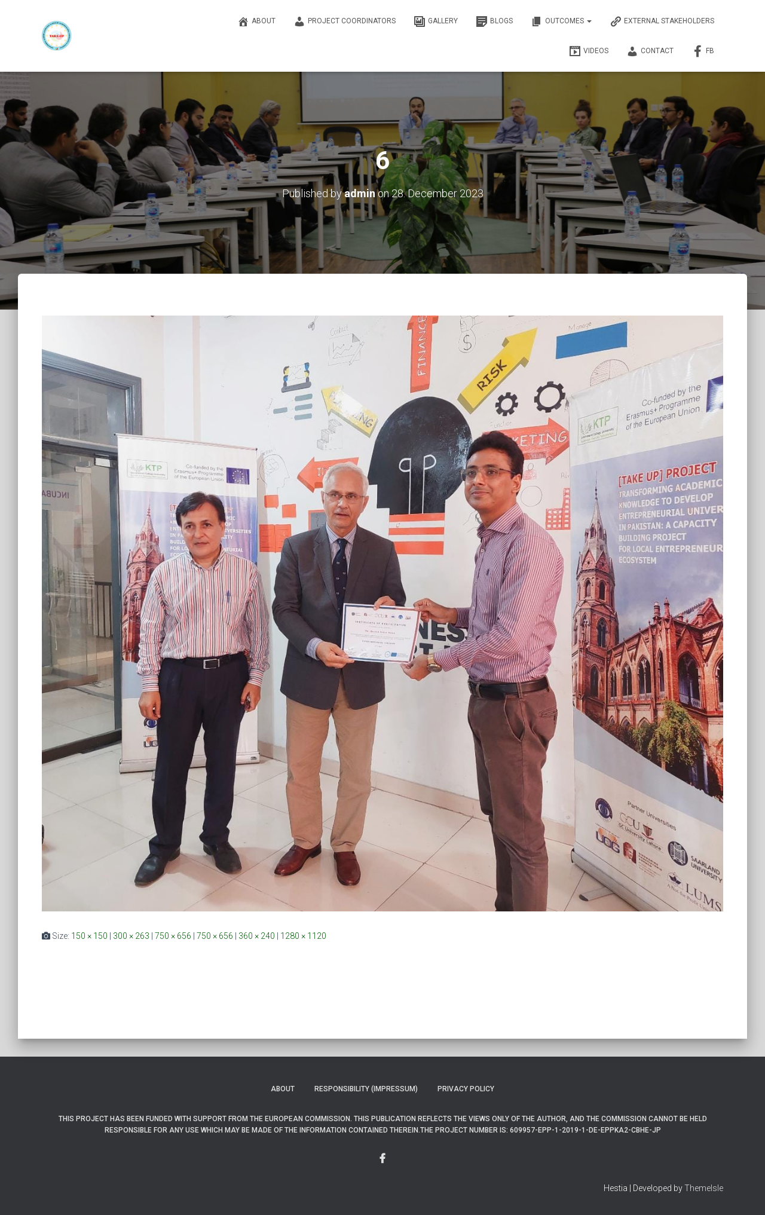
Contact (650, 51)
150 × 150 (89, 936)
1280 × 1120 (303, 936)
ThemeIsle (703, 1188)
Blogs (494, 21)
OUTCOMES (561, 21)
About (256, 21)
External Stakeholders (662, 21)
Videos (588, 51)
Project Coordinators (344, 21)
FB (702, 51)
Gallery (436, 21)
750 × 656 (173, 936)
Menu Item (382, 1159)
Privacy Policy (465, 1089)
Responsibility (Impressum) (366, 1089)
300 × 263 (131, 936)
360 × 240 (256, 936)
